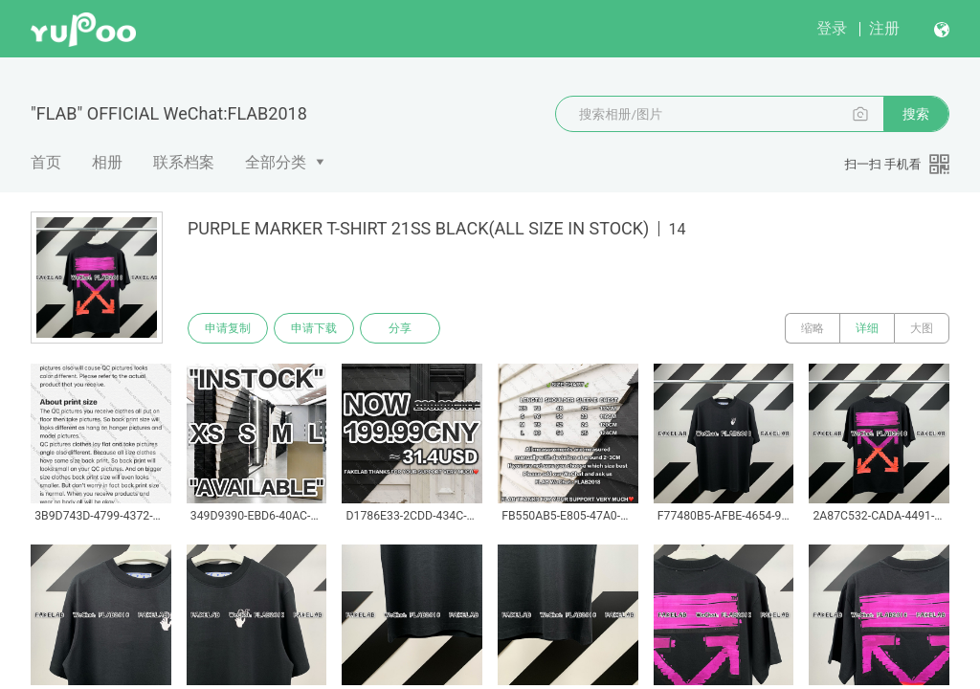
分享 (400, 328)
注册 (884, 28)
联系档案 (183, 162)
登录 (831, 28)
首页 (46, 162)
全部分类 (275, 162)
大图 (921, 328)
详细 (867, 328)
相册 (107, 162)
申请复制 (228, 328)
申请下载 (314, 328)
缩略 (812, 328)
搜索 (915, 114)
